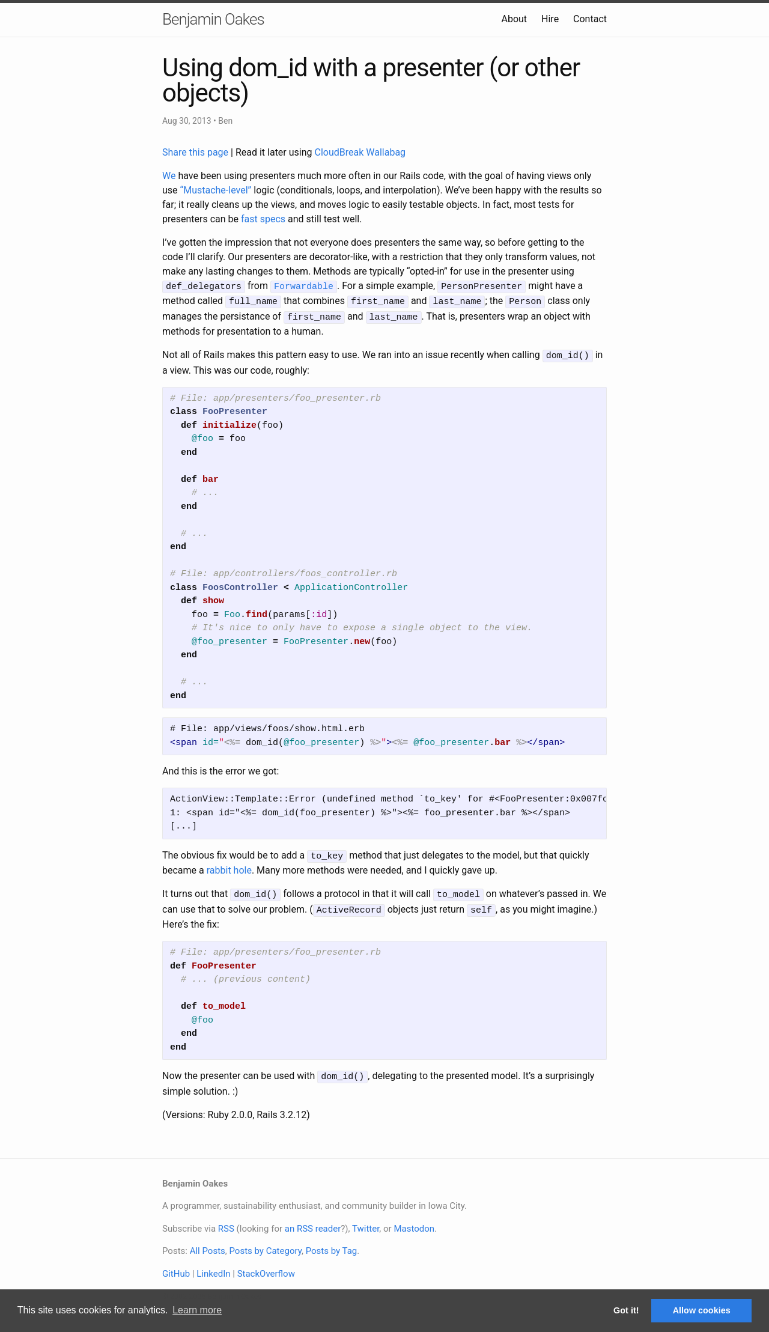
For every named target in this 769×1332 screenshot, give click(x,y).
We (168, 175)
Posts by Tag (331, 1244)
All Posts (207, 1244)
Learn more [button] (197, 1310)
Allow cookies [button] (702, 1310)
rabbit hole (229, 866)
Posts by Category (265, 1244)
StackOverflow (266, 1266)
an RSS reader (313, 1221)
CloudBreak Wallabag (360, 152)
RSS (226, 1221)
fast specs (263, 219)
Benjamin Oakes (213, 19)
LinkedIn (213, 1266)
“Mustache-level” (216, 190)
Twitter (365, 1221)
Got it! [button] (626, 1310)
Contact (590, 19)
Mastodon (414, 1221)
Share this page (196, 152)
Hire (550, 19)
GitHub (176, 1266)
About (514, 19)
